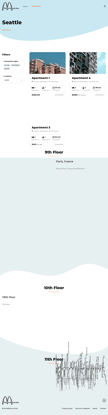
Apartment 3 (41, 127)
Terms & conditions (82, 408)
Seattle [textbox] (7, 80)
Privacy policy (67, 408)
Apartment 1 (41, 78)
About (95, 408)
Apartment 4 (81, 78)
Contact (103, 408)
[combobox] (13, 80)
